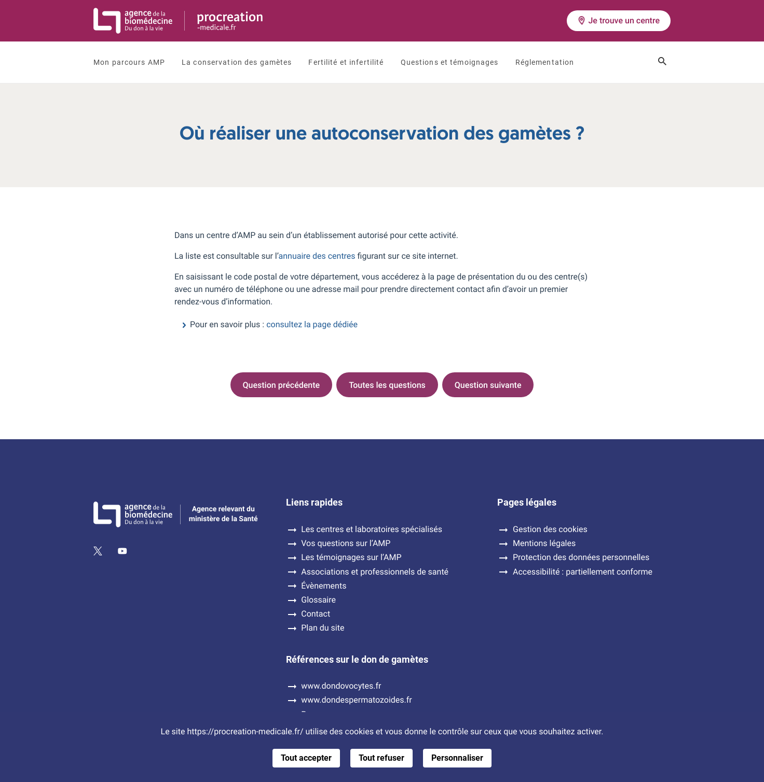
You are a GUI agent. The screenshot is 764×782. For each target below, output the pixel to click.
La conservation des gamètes (237, 62)
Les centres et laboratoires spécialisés (371, 529)
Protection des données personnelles (581, 557)
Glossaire (318, 600)
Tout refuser (381, 758)
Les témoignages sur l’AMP (351, 557)
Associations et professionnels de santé (374, 572)
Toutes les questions (387, 385)
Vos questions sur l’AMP (345, 543)
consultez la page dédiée (312, 324)
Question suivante (488, 385)
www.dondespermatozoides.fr (356, 700)
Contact (315, 614)
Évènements (323, 586)
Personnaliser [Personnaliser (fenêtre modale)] (457, 758)
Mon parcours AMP (129, 62)
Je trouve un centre (619, 20)
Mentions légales (544, 543)
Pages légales (526, 502)
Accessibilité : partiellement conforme (582, 572)
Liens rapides (314, 502)
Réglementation (545, 62)
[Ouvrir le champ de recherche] (662, 62)
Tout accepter (306, 758)
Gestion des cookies (550, 529)
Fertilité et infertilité (346, 62)
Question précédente (281, 385)
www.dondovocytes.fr (341, 686)
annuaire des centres (317, 256)
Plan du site (322, 628)
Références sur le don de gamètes (357, 659)
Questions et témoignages (450, 62)
